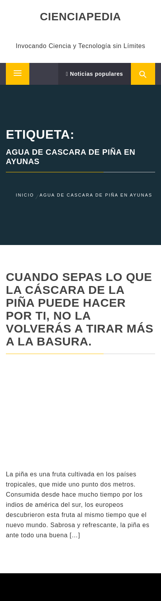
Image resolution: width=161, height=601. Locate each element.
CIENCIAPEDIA (80, 17)
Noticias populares (94, 74)
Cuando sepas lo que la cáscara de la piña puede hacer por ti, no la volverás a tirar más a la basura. (80, 309)
